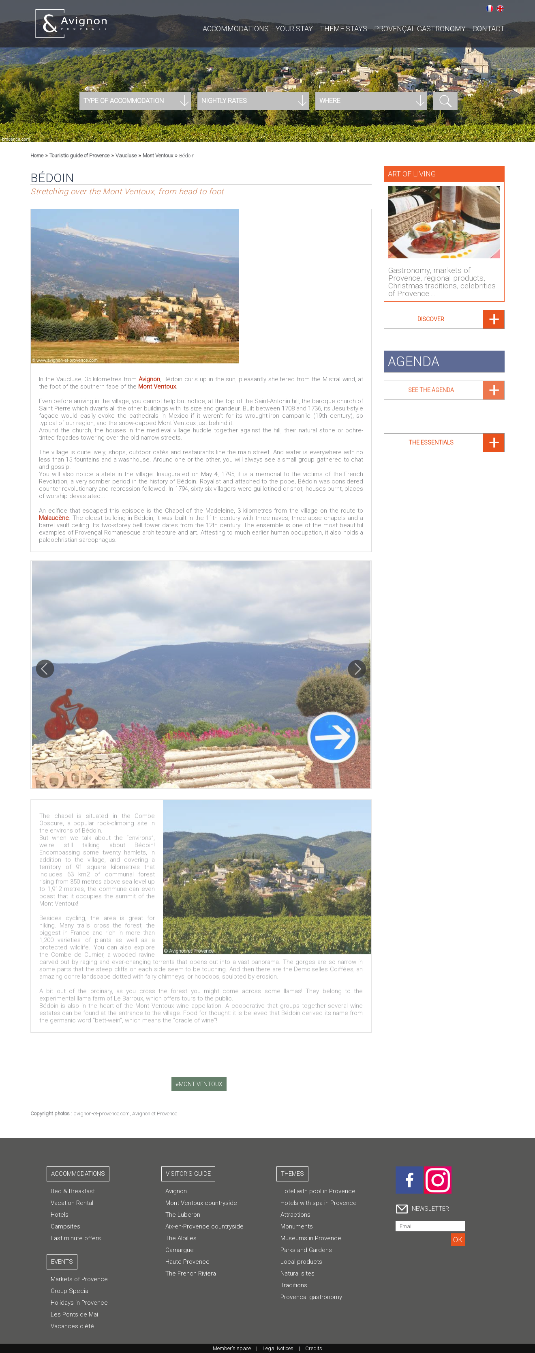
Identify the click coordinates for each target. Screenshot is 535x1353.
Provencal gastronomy (311, 1297)
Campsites (65, 1226)
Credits (313, 1348)
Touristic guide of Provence (79, 155)
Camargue (179, 1250)
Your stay (294, 28)
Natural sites (297, 1273)
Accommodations (236, 28)
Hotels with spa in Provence (318, 1203)
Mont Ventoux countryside (201, 1203)
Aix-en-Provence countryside (204, 1226)
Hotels (59, 1214)
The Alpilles (181, 1238)
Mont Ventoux (158, 155)
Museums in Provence (310, 1238)
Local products (301, 1261)
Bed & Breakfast (73, 1191)
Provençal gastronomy (420, 28)
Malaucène (54, 518)
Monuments (296, 1226)
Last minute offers (76, 1238)
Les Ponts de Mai (74, 1314)
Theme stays (343, 28)
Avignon (149, 379)
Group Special (70, 1291)
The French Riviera (190, 1273)
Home (36, 155)
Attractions (295, 1214)
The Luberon (182, 1214)
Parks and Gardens (306, 1250)
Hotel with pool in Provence (317, 1191)
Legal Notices (278, 1348)
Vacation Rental (72, 1203)
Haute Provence (187, 1261)
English (500, 8)
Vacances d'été (72, 1326)
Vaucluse (126, 155)
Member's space (232, 1348)
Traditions (293, 1285)
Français (490, 8)
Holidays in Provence (79, 1302)
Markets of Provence (79, 1279)
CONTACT (489, 28)
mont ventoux (201, 1084)
